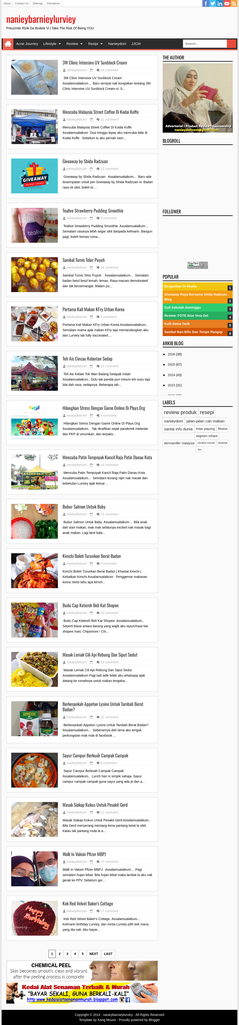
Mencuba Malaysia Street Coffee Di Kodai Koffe (101, 112)
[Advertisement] (198, 175)
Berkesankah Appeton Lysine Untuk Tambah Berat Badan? (103, 706)
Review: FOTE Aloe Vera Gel (186, 315)
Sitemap (38, 3)
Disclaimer (53, 3)
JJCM (136, 44)
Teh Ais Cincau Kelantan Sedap (87, 358)
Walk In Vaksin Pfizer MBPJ (84, 854)
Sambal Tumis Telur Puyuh (84, 260)
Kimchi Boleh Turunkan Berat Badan (92, 556)
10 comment (109, 366)
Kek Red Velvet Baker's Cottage (88, 903)
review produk (180, 412)
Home (8, 43)
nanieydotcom (77, 70)
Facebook (205, 3)
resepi (207, 412)
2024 (172, 375)
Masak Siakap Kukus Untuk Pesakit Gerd (95, 805)
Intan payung (205, 429)
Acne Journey (27, 44)
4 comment (108, 415)
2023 (172, 385)
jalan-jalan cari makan (205, 421)
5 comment (108, 563)
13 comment (109, 169)
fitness (222, 429)
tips (200, 449)
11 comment (109, 119)
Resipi (93, 44)
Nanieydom (117, 44)
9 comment (108, 218)
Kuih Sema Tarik (177, 324)
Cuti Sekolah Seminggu (182, 307)
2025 (172, 364)
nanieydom (173, 421)
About (7, 3)
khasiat (222, 443)
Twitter (212, 3)
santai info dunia (178, 429)
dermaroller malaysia (179, 443)
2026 (172, 354)
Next (93, 954)
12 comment (109, 717)
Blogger (154, 1020)
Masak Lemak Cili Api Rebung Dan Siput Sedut (100, 654)
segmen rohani (207, 436)
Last (108, 954)
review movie (206, 443)
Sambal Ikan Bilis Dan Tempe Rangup (193, 332)
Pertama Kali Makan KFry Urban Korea (93, 309)
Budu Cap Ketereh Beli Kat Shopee (91, 605)
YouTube (226, 3)
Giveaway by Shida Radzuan (85, 161)
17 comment (109, 911)
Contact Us (21, 3)
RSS (233, 3)
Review (72, 44)
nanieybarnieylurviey (41, 19)
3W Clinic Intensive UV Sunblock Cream (95, 62)
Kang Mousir (107, 1020)
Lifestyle (49, 44)
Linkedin (219, 3)
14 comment (109, 70)
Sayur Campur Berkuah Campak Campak (95, 755)
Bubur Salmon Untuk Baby (84, 506)
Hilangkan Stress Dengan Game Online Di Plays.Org (104, 408)
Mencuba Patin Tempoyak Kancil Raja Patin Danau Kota (107, 457)
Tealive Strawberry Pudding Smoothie (93, 210)
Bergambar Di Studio (180, 286)
